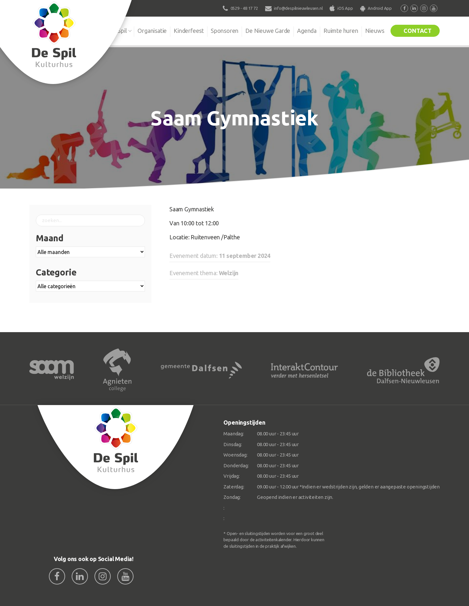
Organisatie (152, 30)
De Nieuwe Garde (267, 30)
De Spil (118, 30)
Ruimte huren (340, 30)
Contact (418, 30)
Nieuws (374, 30)
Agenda (307, 30)
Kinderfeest (189, 30)
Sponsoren (224, 30)
